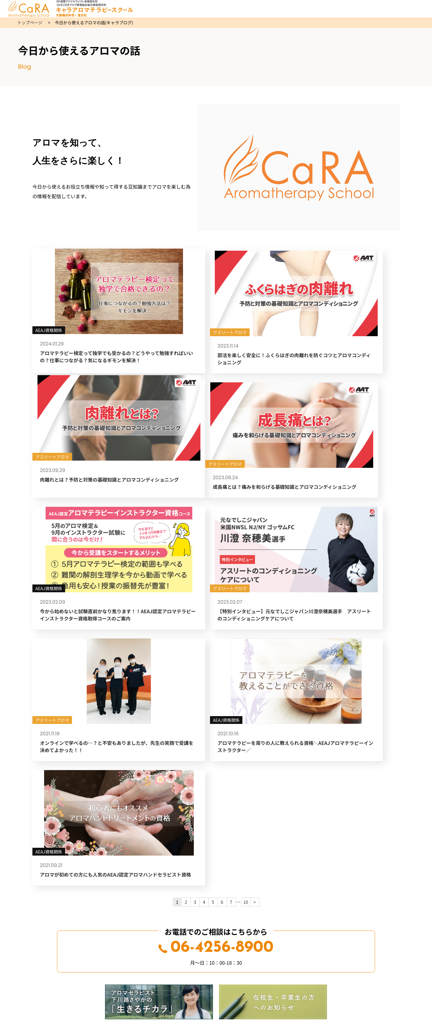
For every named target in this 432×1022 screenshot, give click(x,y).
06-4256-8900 (215, 711)
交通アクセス (216, 934)
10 (245, 665)
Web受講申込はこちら (216, 806)
